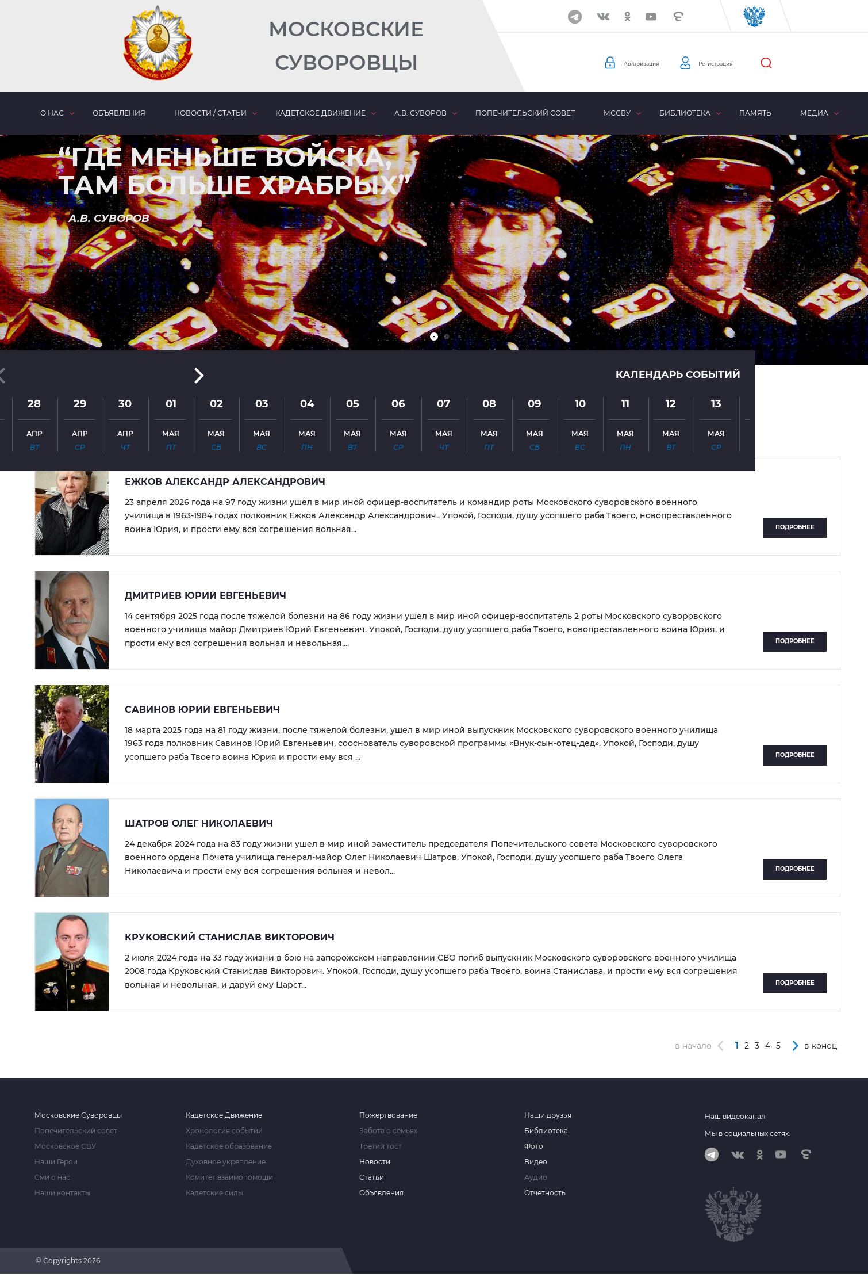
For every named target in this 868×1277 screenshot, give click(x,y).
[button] (434, 336)
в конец (821, 1046)
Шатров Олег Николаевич (199, 824)
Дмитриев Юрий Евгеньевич (205, 596)
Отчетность (545, 1193)
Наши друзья (547, 1115)
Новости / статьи (210, 113)
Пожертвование (388, 1115)
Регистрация (742, 63)
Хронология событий (224, 1130)
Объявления (119, 113)
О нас (52, 113)
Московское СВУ (65, 1146)
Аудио (535, 1177)
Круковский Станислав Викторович (230, 937)
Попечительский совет (525, 113)
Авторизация (649, 63)
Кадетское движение (320, 113)
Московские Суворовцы (346, 46)
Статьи (371, 1177)
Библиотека (684, 113)
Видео (535, 1162)
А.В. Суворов (420, 113)
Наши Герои (56, 1162)
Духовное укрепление (226, 1162)
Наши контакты (62, 1193)
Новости (374, 1162)
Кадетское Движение (224, 1115)
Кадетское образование (229, 1146)
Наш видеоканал (735, 1116)
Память (755, 113)
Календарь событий (674, 237)
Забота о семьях (388, 1130)
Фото (533, 1146)
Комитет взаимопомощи (229, 1177)
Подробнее (795, 527)
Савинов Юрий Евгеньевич (202, 710)
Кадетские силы (214, 1193)
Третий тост (380, 1146)
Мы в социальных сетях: (747, 1133)
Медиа (814, 113)
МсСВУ (617, 113)
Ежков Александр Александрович (225, 482)
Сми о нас (52, 1177)
